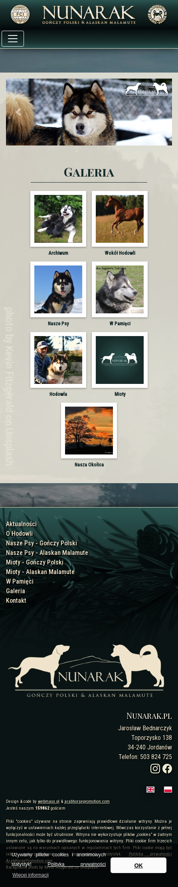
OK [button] (138, 865)
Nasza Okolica (89, 465)
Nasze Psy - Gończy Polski (41, 543)
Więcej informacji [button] (30, 875)
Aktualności (21, 524)
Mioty (120, 394)
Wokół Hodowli (120, 253)
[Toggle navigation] (13, 39)
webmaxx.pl (48, 801)
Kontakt (16, 600)
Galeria (15, 591)
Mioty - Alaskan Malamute (40, 572)
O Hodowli (19, 533)
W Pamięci (120, 323)
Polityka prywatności (76, 864)
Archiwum (58, 253)
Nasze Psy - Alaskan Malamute (47, 553)
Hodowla (58, 394)
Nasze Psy (58, 323)
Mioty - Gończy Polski (34, 562)
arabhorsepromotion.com (87, 801)
